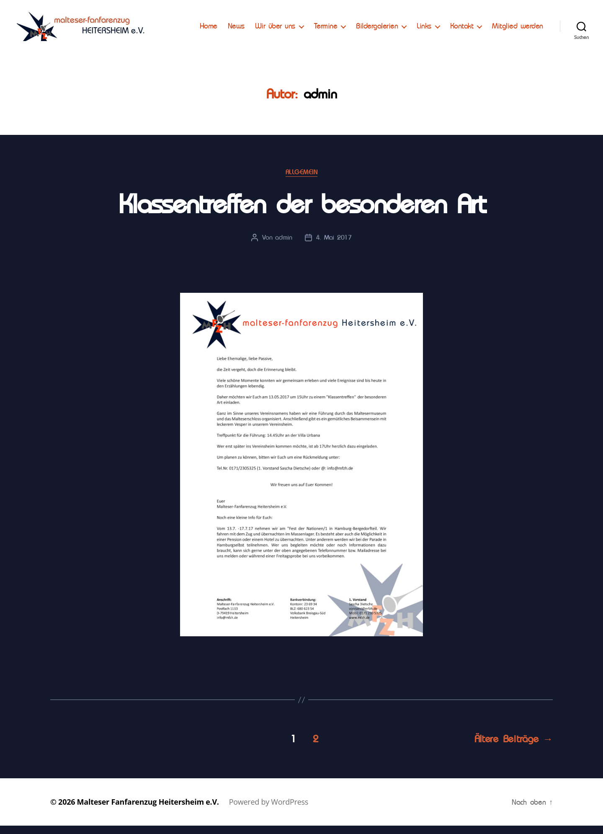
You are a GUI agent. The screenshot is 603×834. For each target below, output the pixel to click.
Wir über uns (336, 24)
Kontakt (523, 24)
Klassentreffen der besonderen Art (301, 213)
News (297, 24)
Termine (387, 24)
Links (485, 24)
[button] (13, 12)
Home (269, 24)
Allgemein (302, 180)
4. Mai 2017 (334, 245)
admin (283, 245)
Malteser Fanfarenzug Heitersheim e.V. (148, 810)
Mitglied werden (517, 36)
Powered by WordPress (268, 810)
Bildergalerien (438, 24)
